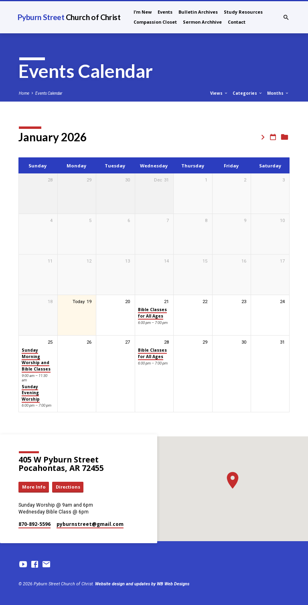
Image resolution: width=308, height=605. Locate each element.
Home (24, 93)
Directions (68, 487)
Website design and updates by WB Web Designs (142, 584)
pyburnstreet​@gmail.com (90, 524)
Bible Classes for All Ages (152, 312)
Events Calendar (48, 93)
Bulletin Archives (198, 12)
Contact (236, 22)
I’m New (143, 12)
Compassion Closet (155, 22)
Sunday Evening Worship (31, 393)
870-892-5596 (34, 524)
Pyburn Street (69, 17)
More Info (34, 487)
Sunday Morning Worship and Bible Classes (36, 359)
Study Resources (243, 12)
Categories (248, 93)
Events (165, 12)
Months (278, 93)
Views (219, 93)
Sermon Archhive (202, 22)
